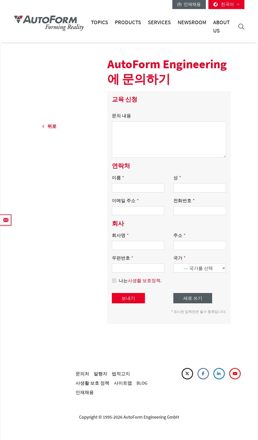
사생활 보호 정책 (92, 383)
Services (159, 22)
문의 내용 (121, 116)
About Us (221, 26)
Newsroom (192, 22)
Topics (99, 22)
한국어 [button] (226, 4)
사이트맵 (123, 383)
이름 (118, 177)
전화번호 (184, 200)
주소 (179, 235)
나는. (140, 280)
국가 (179, 258)
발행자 (100, 374)
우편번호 (122, 258)
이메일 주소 (125, 200)
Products (128, 22)
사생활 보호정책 (144, 280)
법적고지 (121, 374)
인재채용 (189, 4)
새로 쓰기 (192, 298)
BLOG (142, 383)
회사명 (120, 235)
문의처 (82, 374)
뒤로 (49, 126)
